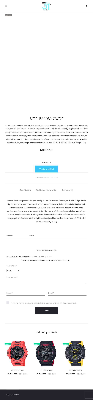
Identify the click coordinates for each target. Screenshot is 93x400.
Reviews (67, 190)
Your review (11, 277)
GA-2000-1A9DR (75, 370)
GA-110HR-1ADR (46, 370)
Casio (45, 178)
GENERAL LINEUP (53, 178)
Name (9, 293)
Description (25, 190)
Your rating (11, 266)
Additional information (46, 190)
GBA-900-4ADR (17, 370)
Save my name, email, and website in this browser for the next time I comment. (44, 303)
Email (51, 293)
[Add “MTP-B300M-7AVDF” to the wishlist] (46, 169)
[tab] (25, 190)
